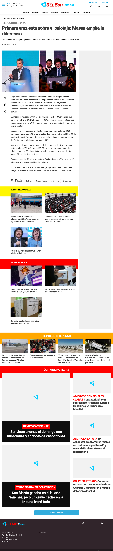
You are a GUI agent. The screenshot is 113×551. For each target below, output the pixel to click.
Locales (26, 12)
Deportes (76, 12)
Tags (16, 180)
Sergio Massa (41, 181)
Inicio (4, 18)
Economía (54, 12)
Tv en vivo (105, 2)
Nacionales (65, 12)
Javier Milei (54, 181)
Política (45, 12)
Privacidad (42, 529)
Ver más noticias (56, 509)
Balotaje (29, 181)
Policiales (35, 12)
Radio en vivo (93, 2)
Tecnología (86, 12)
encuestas (67, 181)
